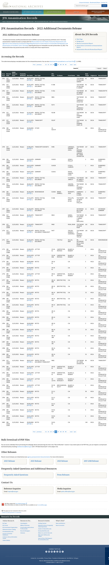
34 (51, 64)
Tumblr (54, 552)
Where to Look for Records (45, 533)
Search (104, 5)
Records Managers (25, 531)
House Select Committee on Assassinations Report (89, 46)
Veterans (22, 533)
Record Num (8, 74)
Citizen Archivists (84, 2)
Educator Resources (54, 12)
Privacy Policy (47, 558)
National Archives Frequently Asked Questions (45, 526)
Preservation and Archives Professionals (27, 528)
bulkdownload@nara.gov (24, 446)
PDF (28, 80)
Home (4, 21)
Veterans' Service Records (33, 12)
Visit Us (76, 12)
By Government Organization (10, 527)
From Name (71, 75)
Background (80, 41)
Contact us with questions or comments (11, 512)
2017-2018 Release (91, 461)
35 (53, 64)
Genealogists (23, 523)
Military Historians (25, 525)
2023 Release (36, 461)
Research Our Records (11, 12)
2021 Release (62, 461)
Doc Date (30, 75)
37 (58, 64)
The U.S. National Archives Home (23, 4)
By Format (5, 525)
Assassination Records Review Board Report (89, 49)
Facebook (46, 552)
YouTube (57, 552)
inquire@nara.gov (13, 491)
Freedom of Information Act (59, 558)
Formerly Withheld (23, 74)
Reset (105, 68)
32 (46, 64)
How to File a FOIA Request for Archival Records (45, 539)
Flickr (63, 552)
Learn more (94, 562)
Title (78, 75)
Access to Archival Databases (7, 534)
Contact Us (104, 2)
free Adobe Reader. (21, 503)
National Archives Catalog (9, 529)
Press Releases (63, 475)
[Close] (107, 549)
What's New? (60, 521)
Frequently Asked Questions (16, 475)
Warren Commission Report (85, 43)
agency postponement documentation (38, 457)
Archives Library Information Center (10, 537)
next (71, 64)
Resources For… (25, 521)
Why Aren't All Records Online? (44, 535)
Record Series (102, 75)
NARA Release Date (14, 73)
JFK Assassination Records (26, 21)
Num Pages (87, 74)
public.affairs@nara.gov (68, 491)
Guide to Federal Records (44, 529)
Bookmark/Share (95, 2)
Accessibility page (42, 505)
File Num (53, 74)
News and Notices (60, 523)
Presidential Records (8, 531)
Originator (93, 75)
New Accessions (60, 525)
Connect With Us (54, 549)
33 (48, 64)
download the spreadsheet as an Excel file (62, 61)
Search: (75, 68)
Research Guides (44, 521)
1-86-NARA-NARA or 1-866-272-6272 (54, 562)
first (34, 64)
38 (60, 64)
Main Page (80, 39)
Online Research (8, 521)
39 (63, 64)
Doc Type (38, 75)
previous (39, 64)
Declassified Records (43, 531)
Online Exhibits (6, 540)
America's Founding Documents (98, 12)
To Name (60, 75)
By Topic (5, 523)
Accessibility (40, 558)
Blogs (60, 552)
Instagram (52, 552)
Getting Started (42, 523)
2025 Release (9, 461)
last (75, 64)
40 (65, 64)
